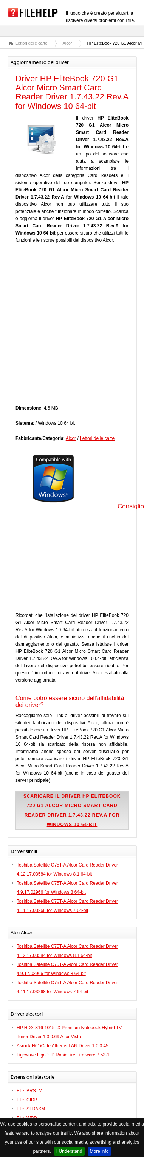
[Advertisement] (71, 326)
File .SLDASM (31, 1109)
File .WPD (27, 1118)
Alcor (67, 43)
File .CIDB (27, 1100)
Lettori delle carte (31, 43)
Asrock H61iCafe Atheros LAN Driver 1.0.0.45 (62, 1045)
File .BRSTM (29, 1090)
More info (99, 1151)
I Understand (69, 1151)
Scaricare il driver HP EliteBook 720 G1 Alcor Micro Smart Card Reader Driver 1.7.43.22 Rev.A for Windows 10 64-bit (72, 810)
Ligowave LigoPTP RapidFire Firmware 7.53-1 (63, 1055)
